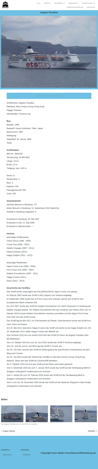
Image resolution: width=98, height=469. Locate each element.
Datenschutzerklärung (75, 7)
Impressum (91, 7)
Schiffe (47, 3)
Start (38, 3)
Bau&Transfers (88, 3)
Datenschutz (7, 455)
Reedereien (74, 3)
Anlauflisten (59, 3)
